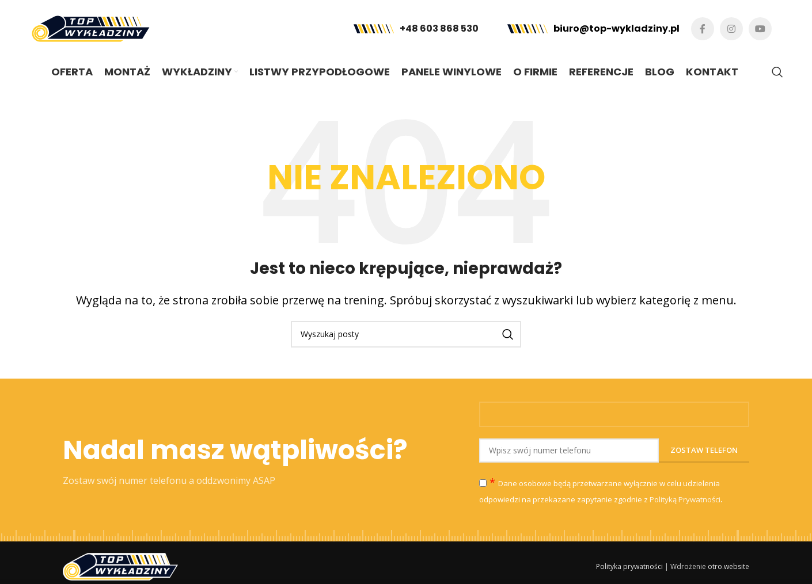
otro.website (728, 566)
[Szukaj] (777, 71)
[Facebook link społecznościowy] (702, 28)
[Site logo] (91, 28)
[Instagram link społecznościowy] (731, 28)
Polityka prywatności (629, 566)
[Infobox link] (416, 29)
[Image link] (120, 565)
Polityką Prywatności (685, 499)
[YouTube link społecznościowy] (760, 28)
